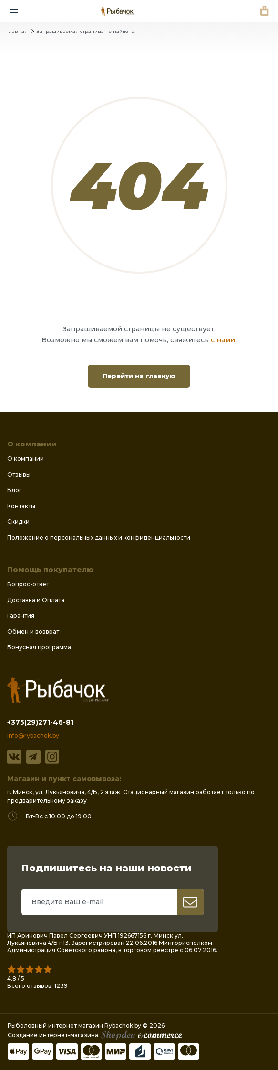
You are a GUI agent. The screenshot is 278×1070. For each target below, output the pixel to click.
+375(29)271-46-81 (40, 722)
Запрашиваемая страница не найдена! (86, 31)
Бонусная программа (39, 647)
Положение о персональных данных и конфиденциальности (98, 537)
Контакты (21, 505)
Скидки (18, 521)
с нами (223, 340)
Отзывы (19, 474)
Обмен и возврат (33, 631)
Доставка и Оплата (35, 600)
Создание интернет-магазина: (95, 1034)
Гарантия (20, 615)
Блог (14, 490)
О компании (25, 458)
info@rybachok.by (33, 735)
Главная (17, 31)
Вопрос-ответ (28, 584)
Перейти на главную (139, 376)
